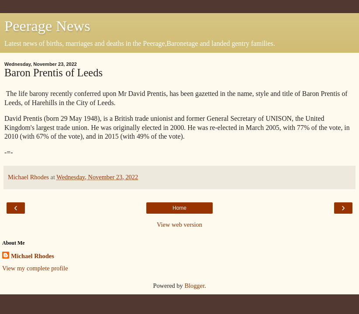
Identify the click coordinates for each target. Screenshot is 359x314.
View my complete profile (35, 268)
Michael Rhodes (32, 256)
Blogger (194, 285)
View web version (179, 224)
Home (179, 208)
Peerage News (47, 25)
